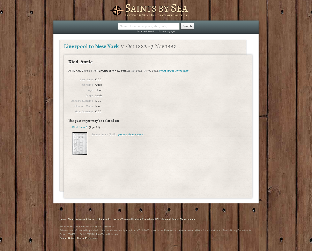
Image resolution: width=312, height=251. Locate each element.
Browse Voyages (166, 31)
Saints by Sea (156, 8)
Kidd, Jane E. (80, 127)
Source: (96, 134)
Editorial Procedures (143, 219)
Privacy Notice (67, 238)
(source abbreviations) (131, 134)
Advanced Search (146, 31)
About (71, 219)
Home (63, 219)
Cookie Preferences (87, 238)
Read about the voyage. (174, 70)
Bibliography (104, 219)
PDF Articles (163, 219)
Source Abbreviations (183, 219)
